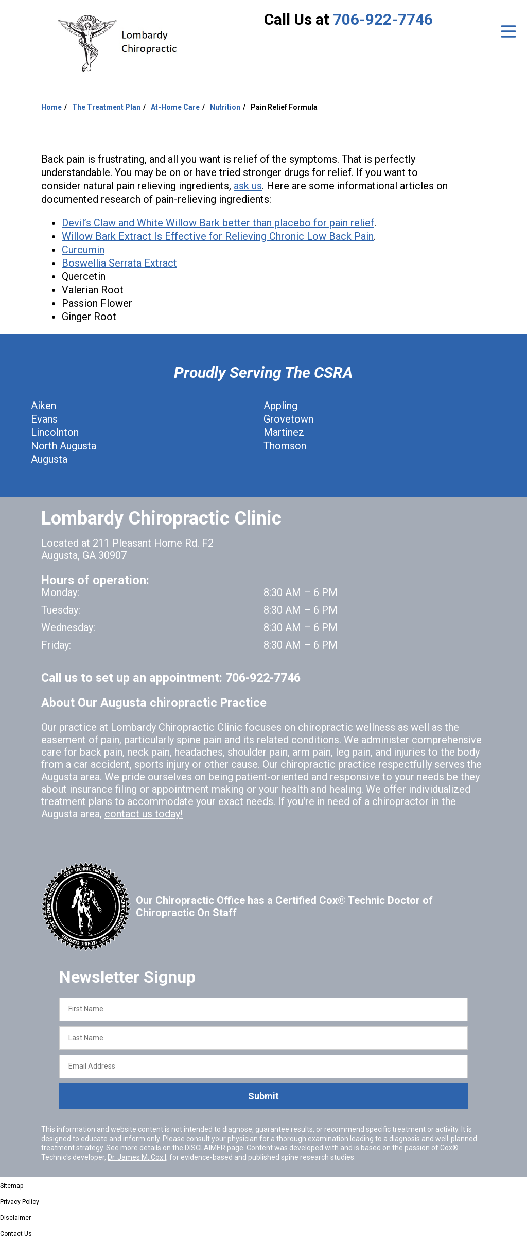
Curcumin (83, 249)
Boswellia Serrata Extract (119, 263)
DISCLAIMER (205, 1148)
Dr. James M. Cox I (137, 1157)
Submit (263, 1096)
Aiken (43, 405)
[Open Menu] (508, 31)
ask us (248, 186)
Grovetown (288, 419)
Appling (280, 405)
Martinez (284, 432)
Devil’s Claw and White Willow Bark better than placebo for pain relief (218, 223)
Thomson (285, 446)
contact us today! (143, 814)
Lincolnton (55, 432)
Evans (44, 419)
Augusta (49, 459)
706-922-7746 (383, 19)
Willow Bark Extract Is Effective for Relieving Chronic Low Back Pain (218, 236)
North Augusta (63, 446)
